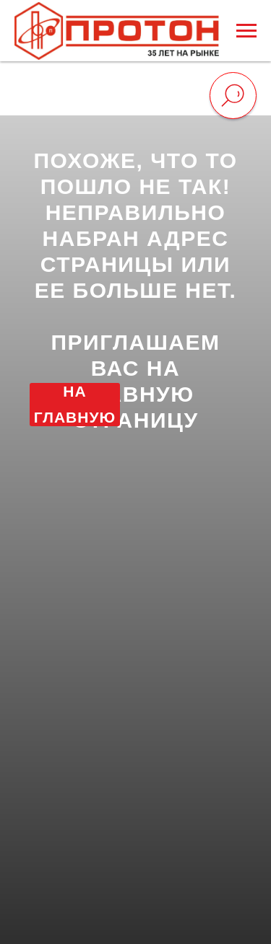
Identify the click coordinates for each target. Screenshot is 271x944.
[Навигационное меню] (246, 31)
